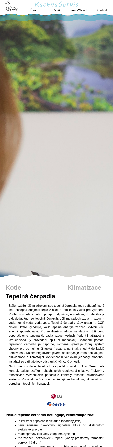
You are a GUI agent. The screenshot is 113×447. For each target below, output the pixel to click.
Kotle (13, 287)
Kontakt (102, 10)
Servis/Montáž (79, 10)
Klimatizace (84, 287)
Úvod (33, 10)
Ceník (57, 10)
